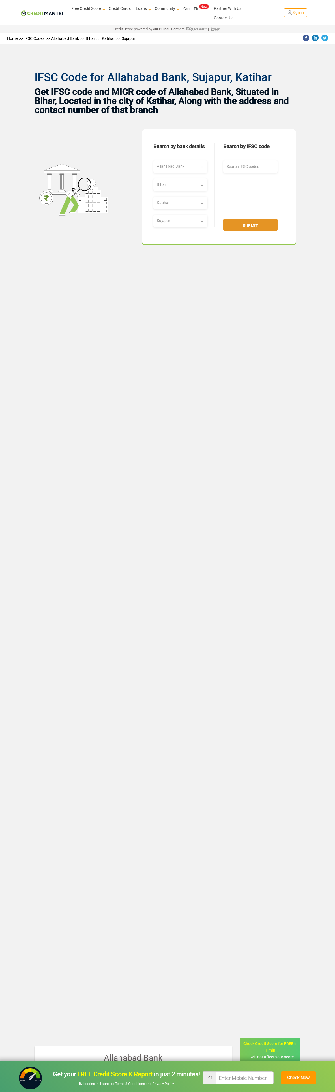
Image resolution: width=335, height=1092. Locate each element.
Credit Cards (120, 8)
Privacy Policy (163, 1084)
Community (166, 8)
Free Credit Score (87, 8)
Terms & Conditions (130, 1084)
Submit (250, 225)
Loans (143, 8)
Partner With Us (227, 8)
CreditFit (196, 8)
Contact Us (223, 18)
